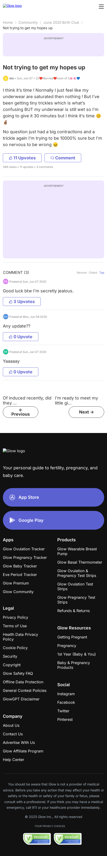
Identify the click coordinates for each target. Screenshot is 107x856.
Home (8, 22)
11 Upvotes (22, 157)
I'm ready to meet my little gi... (76, 400)
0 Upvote (20, 336)
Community (28, 22)
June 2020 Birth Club (61, 22)
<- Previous (20, 412)
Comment (62, 157)
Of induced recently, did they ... (27, 400)
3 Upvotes (22, 301)
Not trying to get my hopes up (28, 28)
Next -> (86, 411)
